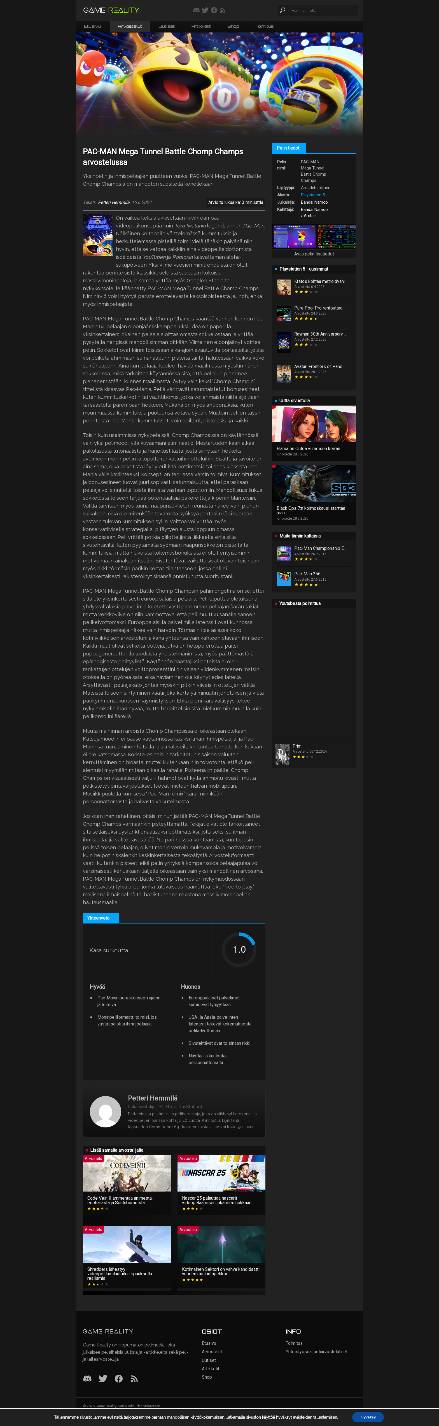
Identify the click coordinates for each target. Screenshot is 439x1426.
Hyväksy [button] (368, 1417)
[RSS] (134, 1379)
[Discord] (87, 1379)
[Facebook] (118, 1379)
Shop (233, 26)
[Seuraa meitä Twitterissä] (205, 11)
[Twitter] (103, 1379)
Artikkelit (201, 26)
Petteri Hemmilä (114, 202)
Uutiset (167, 26)
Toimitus (265, 26)
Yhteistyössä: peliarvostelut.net (316, 1351)
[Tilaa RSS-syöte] (222, 11)
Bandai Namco (314, 202)
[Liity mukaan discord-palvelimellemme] (196, 11)
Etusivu (92, 26)
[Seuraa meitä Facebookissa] (214, 11)
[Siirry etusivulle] (111, 10)
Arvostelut (130, 26)
